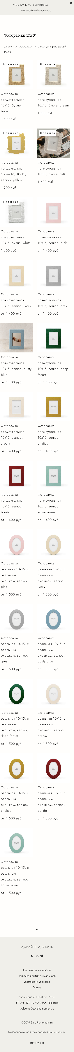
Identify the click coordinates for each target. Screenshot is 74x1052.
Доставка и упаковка (37, 982)
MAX (43, 1003)
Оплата (37, 987)
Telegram (53, 1003)
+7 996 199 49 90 (27, 1003)
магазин (8, 46)
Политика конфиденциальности (37, 976)
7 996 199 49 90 (22, 5)
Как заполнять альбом (37, 970)
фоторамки (25, 46)
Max (35, 5)
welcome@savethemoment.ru (37, 1008)
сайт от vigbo (37, 1043)
